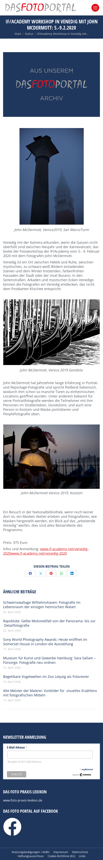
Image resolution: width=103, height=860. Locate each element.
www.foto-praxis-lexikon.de (22, 800)
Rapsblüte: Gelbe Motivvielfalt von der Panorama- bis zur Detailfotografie (49, 623)
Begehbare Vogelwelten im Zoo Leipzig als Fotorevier (46, 676)
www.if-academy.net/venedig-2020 (39, 553)
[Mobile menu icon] (95, 8)
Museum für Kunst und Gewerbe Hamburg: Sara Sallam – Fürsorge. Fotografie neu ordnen (49, 660)
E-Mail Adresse (17, 747)
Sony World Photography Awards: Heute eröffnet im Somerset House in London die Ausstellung (45, 641)
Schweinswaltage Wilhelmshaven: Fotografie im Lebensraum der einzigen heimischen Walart (41, 604)
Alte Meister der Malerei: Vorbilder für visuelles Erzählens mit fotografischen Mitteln (50, 693)
